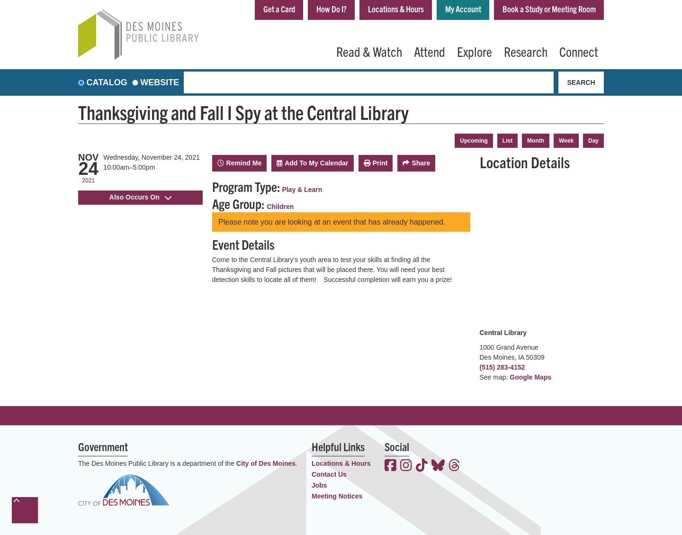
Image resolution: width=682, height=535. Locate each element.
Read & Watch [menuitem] (369, 51)
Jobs (319, 485)
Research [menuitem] (525, 51)
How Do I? (331, 8)
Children (280, 206)
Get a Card (279, 8)
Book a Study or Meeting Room (549, 8)
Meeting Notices (337, 496)
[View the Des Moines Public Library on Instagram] (406, 466)
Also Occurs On (140, 197)
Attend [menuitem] (429, 51)
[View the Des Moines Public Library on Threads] (454, 466)
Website (159, 82)
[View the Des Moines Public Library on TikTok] (422, 466)
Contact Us (329, 474)
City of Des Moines (266, 463)
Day (593, 140)
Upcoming (474, 140)
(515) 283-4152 (502, 367)
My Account (463, 8)
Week (566, 140)
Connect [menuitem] (578, 51)
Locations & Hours (396, 8)
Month (535, 140)
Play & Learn (302, 189)
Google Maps (530, 377)
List (507, 140)
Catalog (107, 82)
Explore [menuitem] (474, 51)
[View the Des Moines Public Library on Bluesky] (438, 466)
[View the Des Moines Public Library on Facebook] (390, 466)
